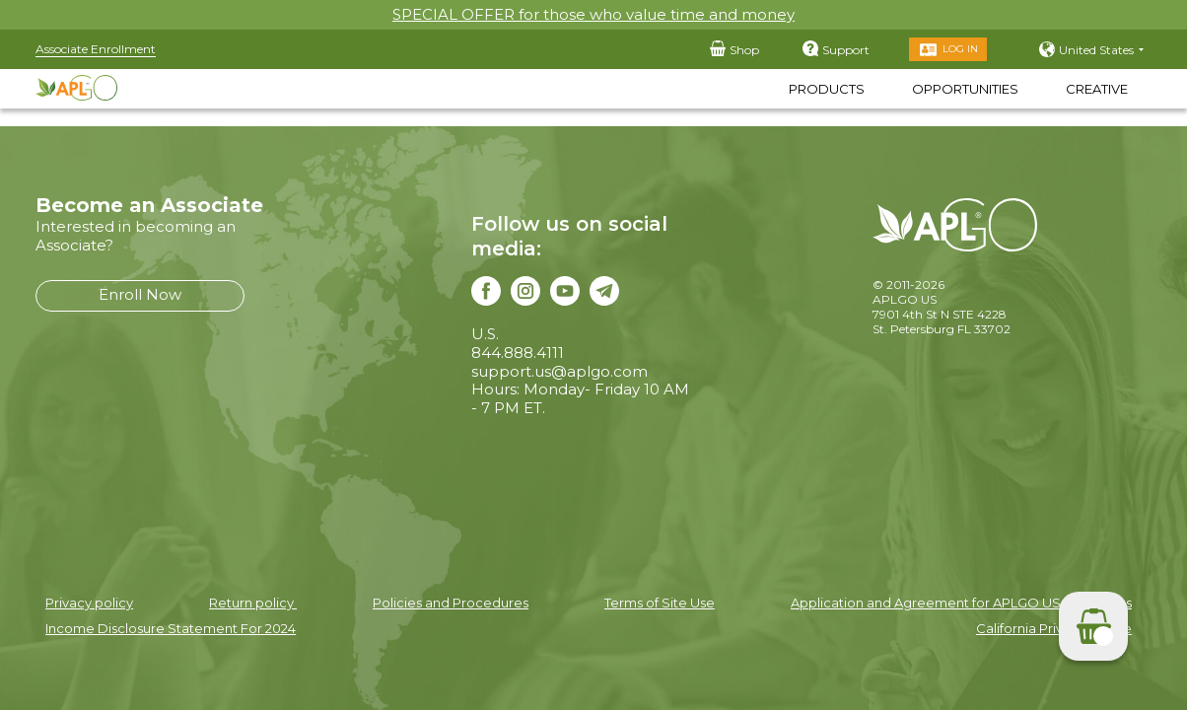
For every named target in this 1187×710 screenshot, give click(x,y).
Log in (960, 48)
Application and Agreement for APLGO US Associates (961, 602)
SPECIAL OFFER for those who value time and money (593, 14)
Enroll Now (140, 294)
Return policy (253, 602)
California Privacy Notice (1054, 628)
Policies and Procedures (450, 602)
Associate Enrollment (95, 48)
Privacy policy (89, 602)
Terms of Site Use (659, 602)
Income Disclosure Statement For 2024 (170, 628)
